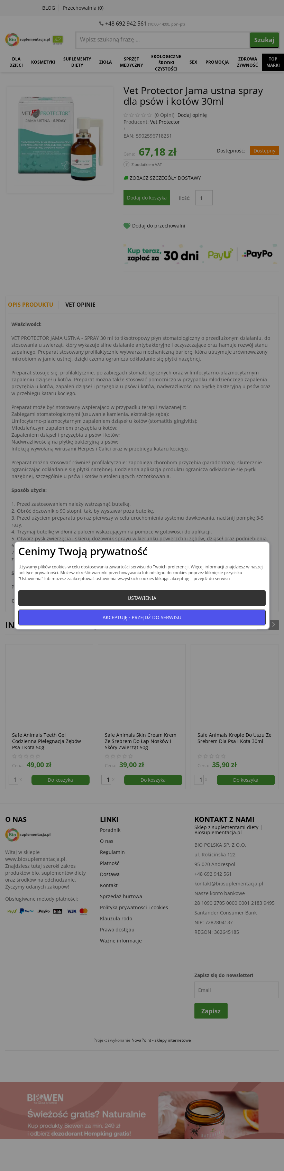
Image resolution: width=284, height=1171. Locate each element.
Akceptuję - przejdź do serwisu (142, 617)
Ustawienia (142, 598)
